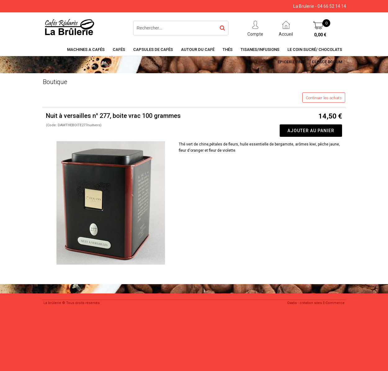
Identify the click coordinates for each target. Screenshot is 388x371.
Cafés (119, 49)
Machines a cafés (86, 49)
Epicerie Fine (290, 62)
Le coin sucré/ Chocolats (314, 49)
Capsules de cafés (153, 49)
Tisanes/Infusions (260, 49)
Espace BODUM (327, 62)
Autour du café (197, 49)
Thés (227, 49)
